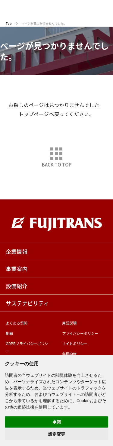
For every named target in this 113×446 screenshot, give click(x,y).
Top (9, 23)
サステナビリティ (27, 303)
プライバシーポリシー (80, 333)
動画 (9, 333)
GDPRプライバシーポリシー (27, 347)
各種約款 (69, 353)
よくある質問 (16, 322)
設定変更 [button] (56, 434)
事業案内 (16, 269)
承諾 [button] (56, 421)
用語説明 (69, 322)
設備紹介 (16, 286)
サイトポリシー (74, 343)
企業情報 (16, 251)
